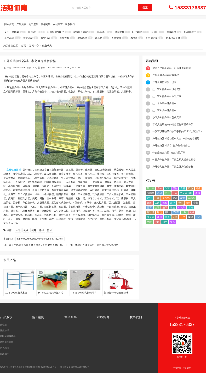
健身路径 (36, 32)
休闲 (159, 217)
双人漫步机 (186, 193)
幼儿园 (150, 188)
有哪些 (150, 193)
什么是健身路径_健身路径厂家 (168, 152)
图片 (167, 193)
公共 (26, 230)
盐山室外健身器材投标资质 (166, 89)
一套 (157, 198)
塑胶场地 (85, 37)
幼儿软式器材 (176, 37)
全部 (6, 32)
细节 (164, 207)
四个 (164, 222)
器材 (49, 230)
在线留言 (58, 24)
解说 (175, 198)
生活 (198, 217)
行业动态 (47, 45)
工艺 (157, 202)
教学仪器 (49, 37)
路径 (41, 230)
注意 (157, 207)
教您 (188, 202)
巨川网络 (187, 368)
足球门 (157, 32)
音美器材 (30, 37)
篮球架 (19, 32)
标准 (190, 207)
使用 (157, 222)
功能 (149, 222)
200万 (176, 212)
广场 (190, 188)
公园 (175, 217)
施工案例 (33, 24)
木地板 (136, 37)
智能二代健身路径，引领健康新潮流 (171, 68)
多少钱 (166, 198)
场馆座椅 (67, 37)
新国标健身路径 (59, 32)
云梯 (182, 217)
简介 (172, 202)
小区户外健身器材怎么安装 (166, 117)
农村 (182, 188)
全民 (184, 212)
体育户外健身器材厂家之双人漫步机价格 (96, 244)
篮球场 (191, 198)
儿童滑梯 (120, 37)
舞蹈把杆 (122, 32)
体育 (167, 188)
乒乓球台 (104, 32)
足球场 (150, 212)
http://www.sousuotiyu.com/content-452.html (40, 238)
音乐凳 (102, 37)
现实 (190, 217)
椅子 (167, 217)
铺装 (149, 202)
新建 (172, 207)
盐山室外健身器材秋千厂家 (166, 96)
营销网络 (45, 24)
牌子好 (150, 217)
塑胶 (182, 198)
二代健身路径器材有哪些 (165, 75)
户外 (18, 230)
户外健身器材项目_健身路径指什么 (171, 145)
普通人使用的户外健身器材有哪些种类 (172, 124)
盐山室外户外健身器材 (164, 110)
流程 (164, 202)
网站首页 (9, 24)
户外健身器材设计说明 (164, 82)
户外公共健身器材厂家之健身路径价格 (172, 166)
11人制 (181, 207)
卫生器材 (12, 37)
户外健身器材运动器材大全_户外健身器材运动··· (178, 138)
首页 (23, 45)
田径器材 (140, 32)
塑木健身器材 (83, 32)
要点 (172, 222)
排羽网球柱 (193, 32)
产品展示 (21, 24)
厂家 (175, 193)
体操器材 (173, 32)
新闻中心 (34, 45)
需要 (149, 207)
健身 (33, 230)
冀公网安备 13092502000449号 (74, 367)
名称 (159, 193)
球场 (159, 212)
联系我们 (70, 24)
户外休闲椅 (154, 37)
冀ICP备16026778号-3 (46, 367)
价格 (197, 193)
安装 (195, 202)
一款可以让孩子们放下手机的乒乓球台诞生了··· (177, 131)
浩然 (180, 202)
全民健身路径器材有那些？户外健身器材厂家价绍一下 (43, 244)
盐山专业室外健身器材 (164, 103)
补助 (167, 212)
